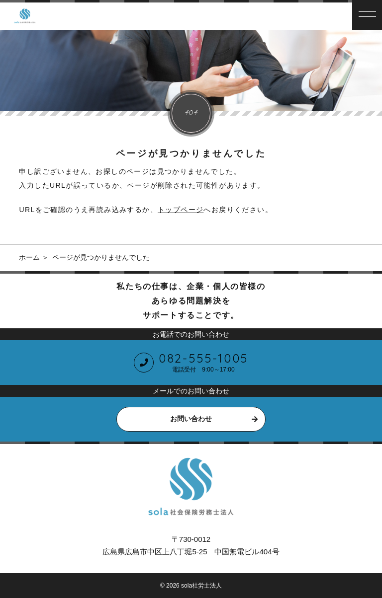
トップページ (180, 210)
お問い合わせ (191, 419)
